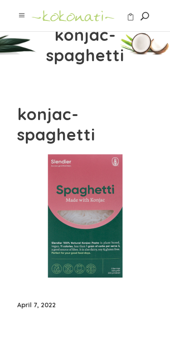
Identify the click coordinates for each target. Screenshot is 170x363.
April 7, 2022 (36, 305)
